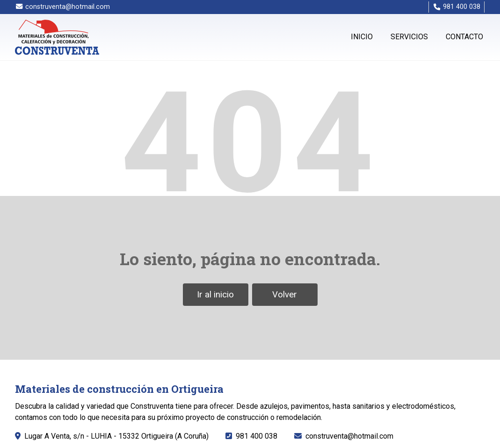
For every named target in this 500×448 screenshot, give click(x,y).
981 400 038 (256, 436)
